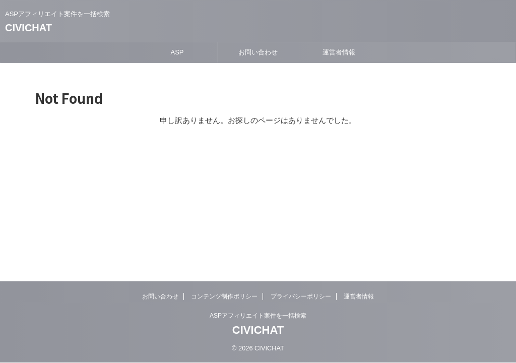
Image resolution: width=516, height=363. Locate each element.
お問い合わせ (258, 52)
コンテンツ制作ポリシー (224, 296)
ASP (176, 52)
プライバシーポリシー (301, 296)
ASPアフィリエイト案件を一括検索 (258, 315)
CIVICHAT (28, 27)
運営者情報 (338, 52)
